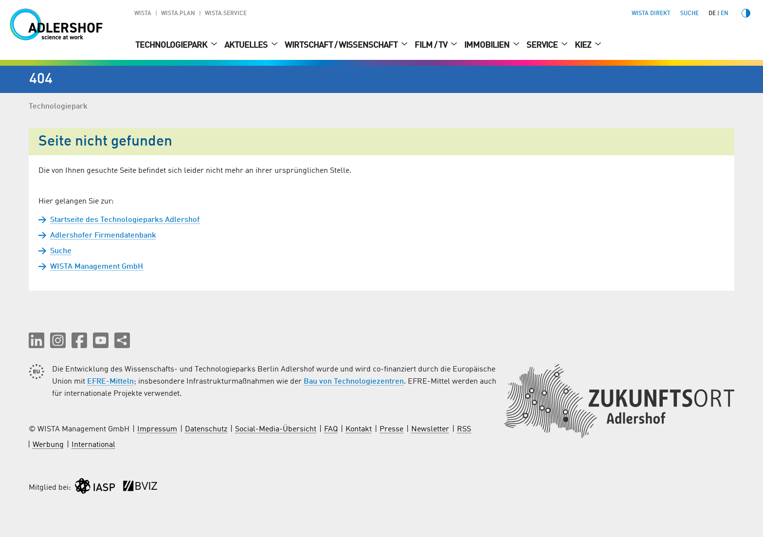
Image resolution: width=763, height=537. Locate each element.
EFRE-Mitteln (110, 382)
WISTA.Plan (178, 14)
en (724, 14)
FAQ (331, 429)
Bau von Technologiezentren (354, 382)
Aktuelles (246, 45)
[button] (36, 340)
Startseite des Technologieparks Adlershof (125, 220)
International (93, 445)
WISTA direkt (651, 14)
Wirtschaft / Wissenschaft (342, 45)
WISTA (142, 14)
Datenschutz (206, 429)
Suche (61, 251)
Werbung (48, 445)
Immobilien (487, 45)
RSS (464, 429)
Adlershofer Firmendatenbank (103, 236)
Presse (391, 429)
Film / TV (432, 45)
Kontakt (358, 429)
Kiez (584, 45)
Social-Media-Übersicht (275, 429)
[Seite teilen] (122, 340)
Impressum (157, 429)
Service (543, 45)
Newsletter (430, 429)
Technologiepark (172, 45)
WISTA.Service (226, 14)
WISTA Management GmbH (96, 267)
